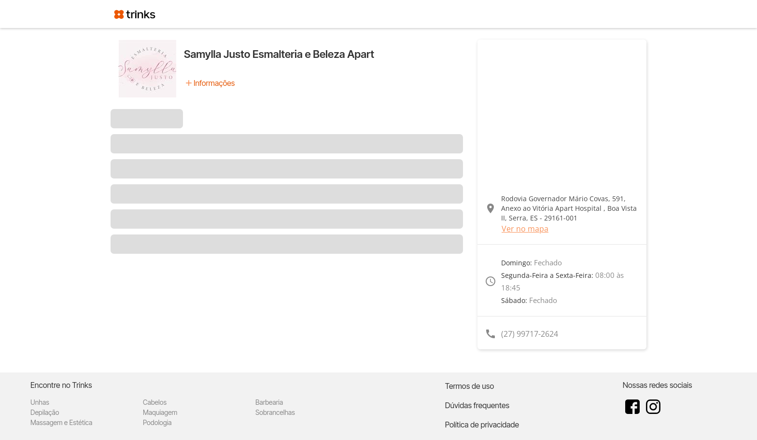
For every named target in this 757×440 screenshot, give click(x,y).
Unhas (39, 402)
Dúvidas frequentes (477, 405)
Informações (214, 83)
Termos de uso (469, 386)
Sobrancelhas (275, 412)
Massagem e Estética (61, 422)
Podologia (157, 422)
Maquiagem (160, 412)
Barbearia (269, 402)
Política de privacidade (482, 424)
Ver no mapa (525, 228)
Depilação (44, 412)
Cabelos (155, 402)
